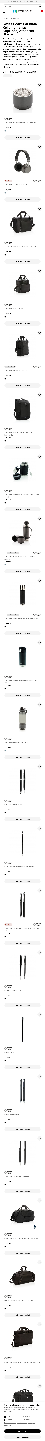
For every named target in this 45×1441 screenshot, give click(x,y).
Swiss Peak (16, 18)
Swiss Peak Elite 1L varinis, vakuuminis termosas (21, 618)
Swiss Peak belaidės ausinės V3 (15, 184)
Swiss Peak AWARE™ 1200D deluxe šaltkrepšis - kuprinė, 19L (21, 434)
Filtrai (7, 76)
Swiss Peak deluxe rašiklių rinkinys (16, 1176)
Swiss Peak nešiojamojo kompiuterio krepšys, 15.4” (22, 1362)
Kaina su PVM (30, 72)
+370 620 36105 (14, 1)
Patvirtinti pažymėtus (22, 1437)
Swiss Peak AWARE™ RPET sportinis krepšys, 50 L (21, 1238)
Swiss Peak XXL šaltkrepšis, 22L (15, 370)
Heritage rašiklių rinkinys (13, 990)
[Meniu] (4, 12)
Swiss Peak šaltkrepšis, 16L (13, 308)
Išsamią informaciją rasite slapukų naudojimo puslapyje (19, 1424)
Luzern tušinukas (10, 1052)
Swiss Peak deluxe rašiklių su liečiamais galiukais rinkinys (21, 929)
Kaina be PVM (15, 72)
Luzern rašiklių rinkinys (12, 1114)
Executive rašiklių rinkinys (13, 804)
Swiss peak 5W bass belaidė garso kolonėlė (20, 122)
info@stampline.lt (30, 1)
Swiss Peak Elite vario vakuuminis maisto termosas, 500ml (22, 496)
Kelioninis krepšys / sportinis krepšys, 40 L (19, 1300)
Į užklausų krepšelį (22, 137)
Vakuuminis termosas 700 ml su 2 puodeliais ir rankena (20, 558)
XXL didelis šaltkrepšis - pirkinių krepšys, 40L (20, 246)
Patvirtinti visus (22, 1431)
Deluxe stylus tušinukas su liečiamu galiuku (19, 866)
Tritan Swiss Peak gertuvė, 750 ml (16, 742)
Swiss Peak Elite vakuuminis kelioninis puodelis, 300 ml (21, 681)
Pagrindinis (6, 18)
